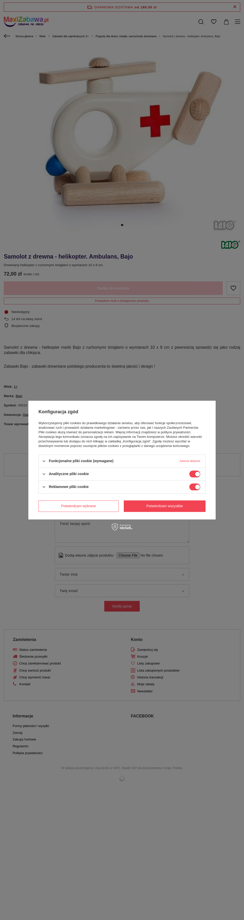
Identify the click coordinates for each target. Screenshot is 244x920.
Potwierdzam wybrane (78, 506)
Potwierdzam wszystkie (164, 506)
